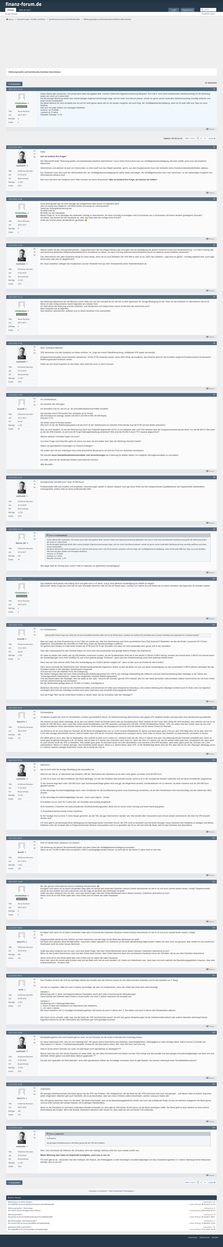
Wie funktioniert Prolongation (121, 1191)
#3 (214, 199)
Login (173, 10)
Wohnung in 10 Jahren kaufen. (20, 1202)
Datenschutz (205, 1237)
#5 (214, 297)
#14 (213, 838)
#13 (213, 760)
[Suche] (208, 10)
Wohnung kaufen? (15, 1214)
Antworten (14, 84)
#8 (214, 477)
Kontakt (215, 1237)
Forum (11, 10)
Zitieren (210, 129)
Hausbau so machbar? (98, 1191)
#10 (213, 579)
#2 (214, 147)
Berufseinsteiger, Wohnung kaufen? (22, 1221)
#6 (214, 343)
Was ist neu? (25, 10)
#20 (213, 1128)
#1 (214, 89)
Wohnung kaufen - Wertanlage (20, 1208)
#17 (213, 975)
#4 (214, 245)
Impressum (192, 1237)
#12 (213, 708)
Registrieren (187, 10)
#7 (214, 395)
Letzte (212, 138)
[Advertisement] (111, 44)
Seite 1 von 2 (190, 138)
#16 (213, 928)
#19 (213, 1084)
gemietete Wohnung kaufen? (19, 1227)
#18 (213, 1032)
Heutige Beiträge (11, 14)
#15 (213, 881)
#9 (214, 529)
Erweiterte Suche (208, 14)
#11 (213, 625)
